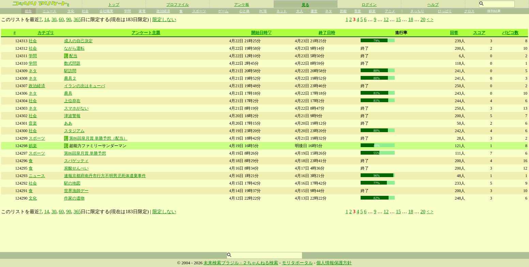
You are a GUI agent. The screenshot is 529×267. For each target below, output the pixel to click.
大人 (299, 11)
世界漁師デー (76, 190)
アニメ (390, 11)
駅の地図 (72, 183)
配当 (73, 55)
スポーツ (199, 11)
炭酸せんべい (76, 168)
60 (61, 19)
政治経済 (163, 11)
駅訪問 (70, 70)
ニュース (49, 11)
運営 (314, 11)
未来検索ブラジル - (223, 263)
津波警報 (72, 115)
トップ (113, 4)
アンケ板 (241, 4)
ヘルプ (433, 4)
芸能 (343, 11)
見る (305, 5)
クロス (469, 11)
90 (68, 19)
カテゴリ (45, 32)
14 (46, 19)
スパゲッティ (76, 160)
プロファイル (177, 4)
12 (386, 19)
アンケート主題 (146, 32)
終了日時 (327, 32)
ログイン (369, 4)
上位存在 (72, 100)
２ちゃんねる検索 (260, 263)
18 (410, 19)
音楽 (357, 11)
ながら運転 (74, 48)
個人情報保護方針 (334, 263)
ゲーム (223, 11)
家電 (142, 11)
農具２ (70, 78)
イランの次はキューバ (84, 85)
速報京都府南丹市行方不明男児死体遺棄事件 (105, 175)
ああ (68, 123)
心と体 (244, 11)
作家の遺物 (74, 198)
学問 (127, 11)
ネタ (328, 11)
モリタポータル (297, 263)
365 (77, 19)
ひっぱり (445, 11)
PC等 (263, 11)
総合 (28, 11)
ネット (281, 11)
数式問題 (72, 63)
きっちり (417, 11)
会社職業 (106, 11)
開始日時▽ (261, 32)
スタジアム (74, 130)
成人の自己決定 (78, 40)
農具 (68, 93)
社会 (85, 11)
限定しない (164, 19)
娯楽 (372, 11)
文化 (70, 11)
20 (423, 19)
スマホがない (76, 108)
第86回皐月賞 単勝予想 (85, 153)
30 (53, 19)
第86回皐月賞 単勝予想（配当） (98, 138)
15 (398, 19)
